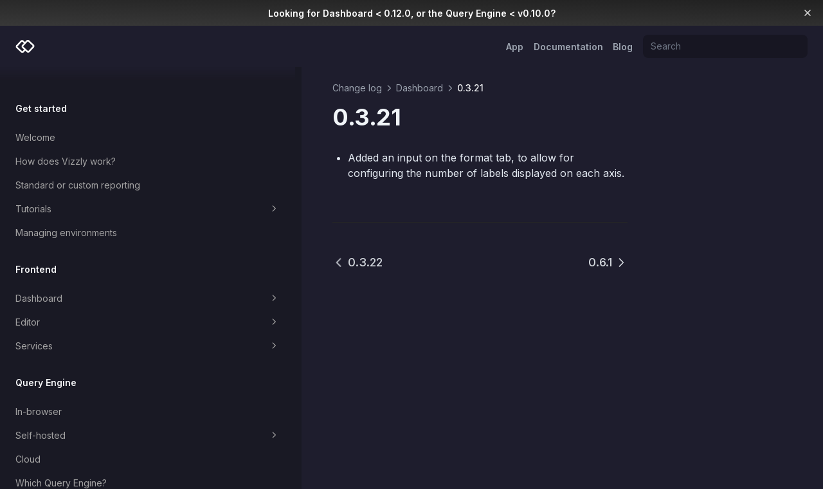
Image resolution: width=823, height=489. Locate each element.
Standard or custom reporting (77, 164)
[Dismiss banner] (808, 13)
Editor (85, 302)
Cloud (28, 438)
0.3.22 (233, 262)
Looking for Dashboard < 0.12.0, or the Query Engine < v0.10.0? (412, 13)
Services (85, 325)
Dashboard (85, 278)
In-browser (38, 390)
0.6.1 (608, 262)
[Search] (725, 46)
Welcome (35, 116)
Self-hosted (85, 415)
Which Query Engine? (61, 462)
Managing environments (66, 212)
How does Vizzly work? (65, 140)
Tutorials (85, 188)
